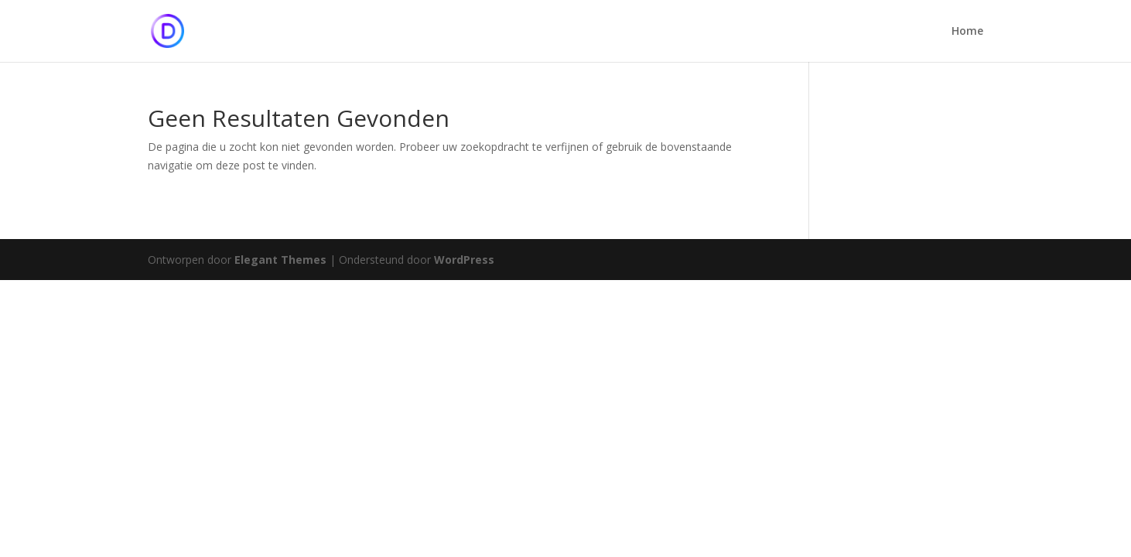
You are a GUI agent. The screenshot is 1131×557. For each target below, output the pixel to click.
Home (967, 32)
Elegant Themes (280, 259)
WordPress (464, 259)
